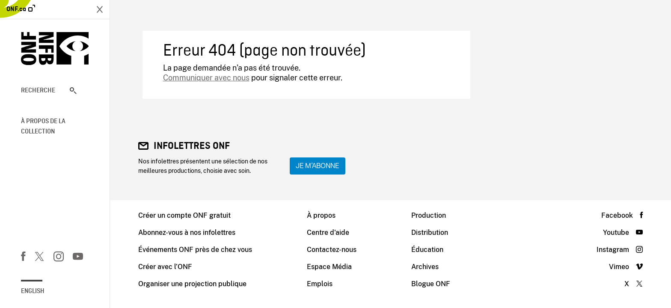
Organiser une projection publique (192, 284)
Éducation (427, 250)
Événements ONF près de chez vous (195, 250)
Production (428, 215)
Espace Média (329, 267)
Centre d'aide (328, 232)
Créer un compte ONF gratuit (184, 215)
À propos (321, 215)
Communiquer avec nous (206, 77)
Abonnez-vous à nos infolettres (186, 232)
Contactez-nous (331, 250)
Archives (425, 267)
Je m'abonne (317, 166)
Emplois (320, 284)
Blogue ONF (430, 284)
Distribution (429, 232)
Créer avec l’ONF (165, 267)
